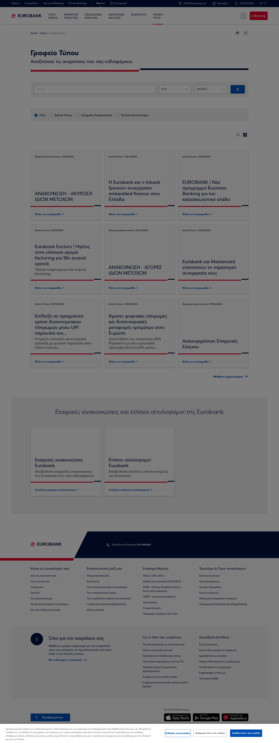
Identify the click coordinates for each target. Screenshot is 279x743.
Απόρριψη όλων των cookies (210, 733)
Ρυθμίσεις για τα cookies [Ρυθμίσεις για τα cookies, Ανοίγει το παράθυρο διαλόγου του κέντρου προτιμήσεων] (177, 733)
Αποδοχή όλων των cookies (246, 733)
